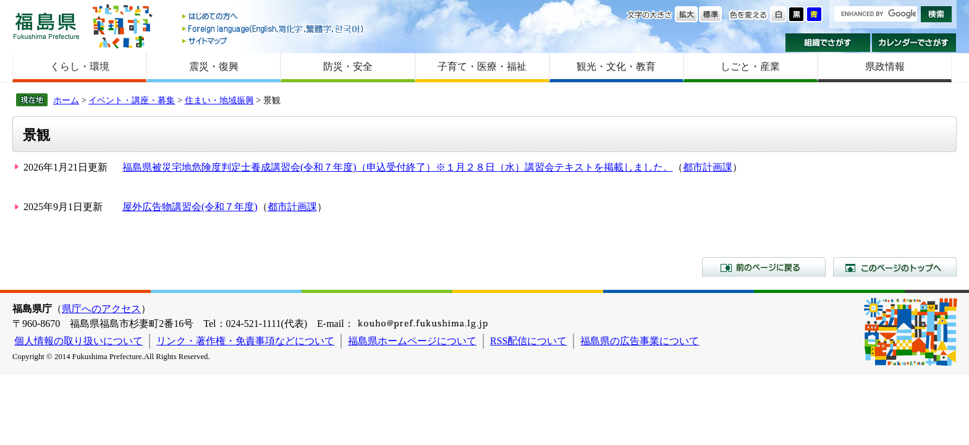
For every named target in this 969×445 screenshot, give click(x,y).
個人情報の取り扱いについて (78, 341)
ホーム (66, 100)
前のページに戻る (764, 267)
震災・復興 (214, 66)
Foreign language (273, 29)
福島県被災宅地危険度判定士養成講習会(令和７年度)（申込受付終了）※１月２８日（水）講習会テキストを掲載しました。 (397, 167)
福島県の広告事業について (639, 341)
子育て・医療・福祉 (482, 66)
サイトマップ (273, 40)
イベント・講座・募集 (131, 100)
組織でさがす (827, 42)
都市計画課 (707, 167)
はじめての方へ (273, 17)
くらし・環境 (79, 66)
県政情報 (885, 66)
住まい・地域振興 (219, 100)
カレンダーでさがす (914, 42)
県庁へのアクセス (101, 308)
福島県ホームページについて (412, 341)
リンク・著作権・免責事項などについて (245, 341)
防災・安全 (348, 66)
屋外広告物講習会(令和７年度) (190, 206)
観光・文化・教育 (616, 66)
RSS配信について (528, 341)
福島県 (46, 25)
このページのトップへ (895, 267)
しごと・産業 (750, 66)
